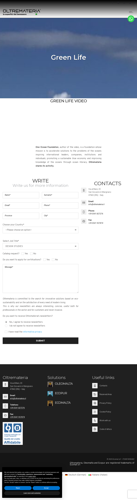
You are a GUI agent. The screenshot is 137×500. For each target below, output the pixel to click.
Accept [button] (46, 488)
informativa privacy (32, 332)
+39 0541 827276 (95, 214)
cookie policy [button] (32, 476)
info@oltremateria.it (96, 204)
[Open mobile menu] (131, 12)
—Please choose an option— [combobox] (18, 230)
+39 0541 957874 (95, 223)
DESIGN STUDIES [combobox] (14, 246)
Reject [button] (18, 488)
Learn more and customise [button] (32, 493)
